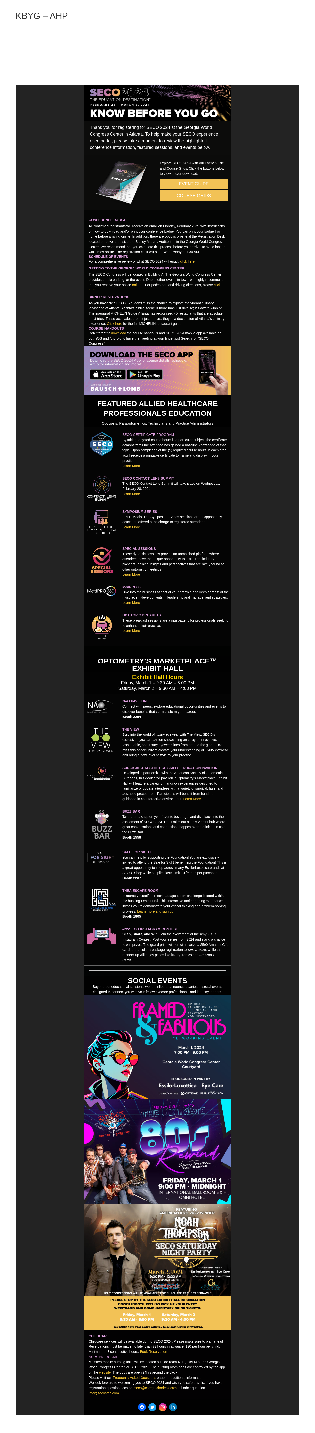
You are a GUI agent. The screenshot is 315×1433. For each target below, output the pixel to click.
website (105, 1372)
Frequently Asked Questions (134, 1377)
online (136, 285)
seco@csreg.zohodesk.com (155, 1388)
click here (187, 261)
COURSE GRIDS (194, 195)
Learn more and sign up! (155, 911)
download (118, 333)
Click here (114, 324)
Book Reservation (153, 1352)
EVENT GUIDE (194, 183)
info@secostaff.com (104, 1393)
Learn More (131, 466)
